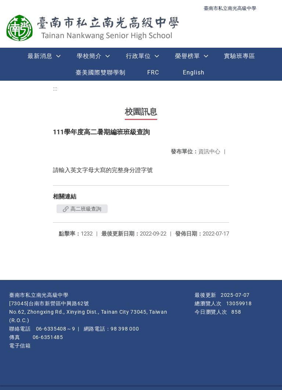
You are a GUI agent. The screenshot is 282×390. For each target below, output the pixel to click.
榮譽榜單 (187, 55)
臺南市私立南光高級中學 (230, 8)
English (194, 72)
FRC (153, 72)
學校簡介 (89, 55)
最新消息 (40, 55)
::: (55, 88)
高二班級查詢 (82, 209)
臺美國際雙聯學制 (101, 72)
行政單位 (138, 55)
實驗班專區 (239, 55)
